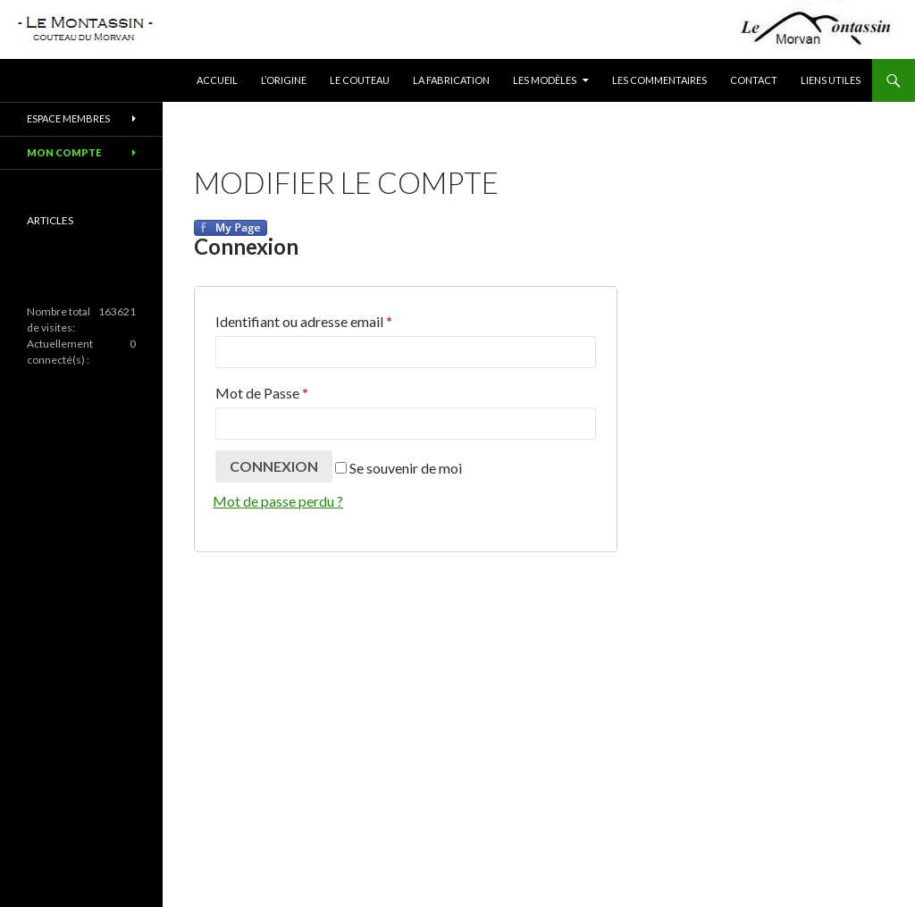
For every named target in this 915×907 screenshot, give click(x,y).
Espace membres (68, 118)
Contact (753, 80)
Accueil (217, 80)
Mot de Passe (261, 392)
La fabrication (451, 80)
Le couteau (360, 80)
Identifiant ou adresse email (303, 321)
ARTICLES (50, 220)
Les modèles (544, 80)
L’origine (283, 80)
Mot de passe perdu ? (278, 500)
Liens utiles (830, 80)
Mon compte (64, 152)
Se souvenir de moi (398, 467)
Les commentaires (659, 80)
